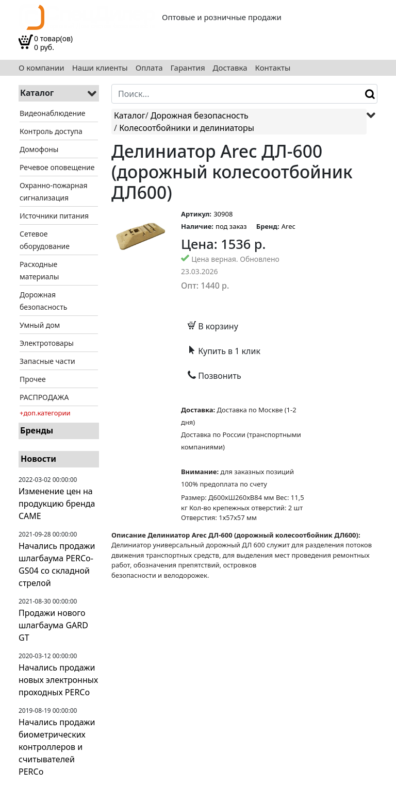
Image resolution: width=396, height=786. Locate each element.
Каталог (129, 115)
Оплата (149, 68)
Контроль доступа (51, 131)
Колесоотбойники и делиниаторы (186, 127)
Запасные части (47, 361)
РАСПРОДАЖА (44, 397)
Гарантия (188, 68)
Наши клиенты (100, 68)
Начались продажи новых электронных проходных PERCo (58, 680)
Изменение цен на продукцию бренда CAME (57, 504)
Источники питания (54, 216)
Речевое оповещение (57, 167)
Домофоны (39, 149)
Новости (38, 458)
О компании (41, 68)
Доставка (230, 68)
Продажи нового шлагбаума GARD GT (53, 625)
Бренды (36, 430)
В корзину (213, 326)
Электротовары (47, 343)
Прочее (33, 379)
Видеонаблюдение (53, 113)
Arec (288, 226)
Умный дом (40, 325)
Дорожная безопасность (200, 115)
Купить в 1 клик (224, 351)
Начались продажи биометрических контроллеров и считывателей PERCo (57, 746)
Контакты (273, 68)
